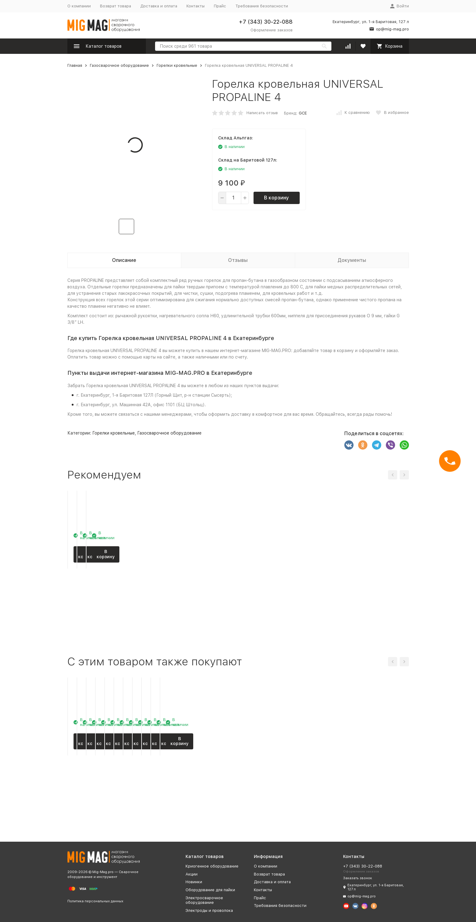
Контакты (195, 6)
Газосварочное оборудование (119, 65)
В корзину (276, 198)
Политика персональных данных (95, 901)
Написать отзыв (262, 112)
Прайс (220, 6)
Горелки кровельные (177, 65)
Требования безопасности (261, 6)
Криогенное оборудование (212, 866)
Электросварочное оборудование (204, 900)
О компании (79, 6)
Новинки (194, 882)
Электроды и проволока (209, 910)
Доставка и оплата (158, 6)
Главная (74, 65)
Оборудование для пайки (210, 890)
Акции (192, 874)
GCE (303, 113)
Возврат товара (115, 6)
